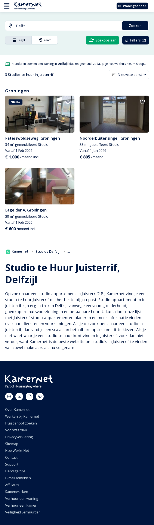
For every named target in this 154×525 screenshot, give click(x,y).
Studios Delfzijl (48, 251)
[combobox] (61, 26)
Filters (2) (135, 40)
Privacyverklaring (19, 437)
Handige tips (15, 471)
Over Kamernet (17, 409)
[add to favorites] (68, 102)
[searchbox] (67, 26)
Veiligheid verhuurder (22, 512)
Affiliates (12, 484)
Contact (11, 457)
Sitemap (11, 443)
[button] (133, 74)
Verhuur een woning (21, 498)
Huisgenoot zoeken (21, 423)
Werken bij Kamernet (22, 416)
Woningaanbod (132, 6)
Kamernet (17, 251)
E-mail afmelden (18, 478)
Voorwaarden (16, 430)
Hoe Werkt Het (17, 450)
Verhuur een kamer (21, 505)
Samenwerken (16, 491)
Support (11, 464)
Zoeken (135, 25)
